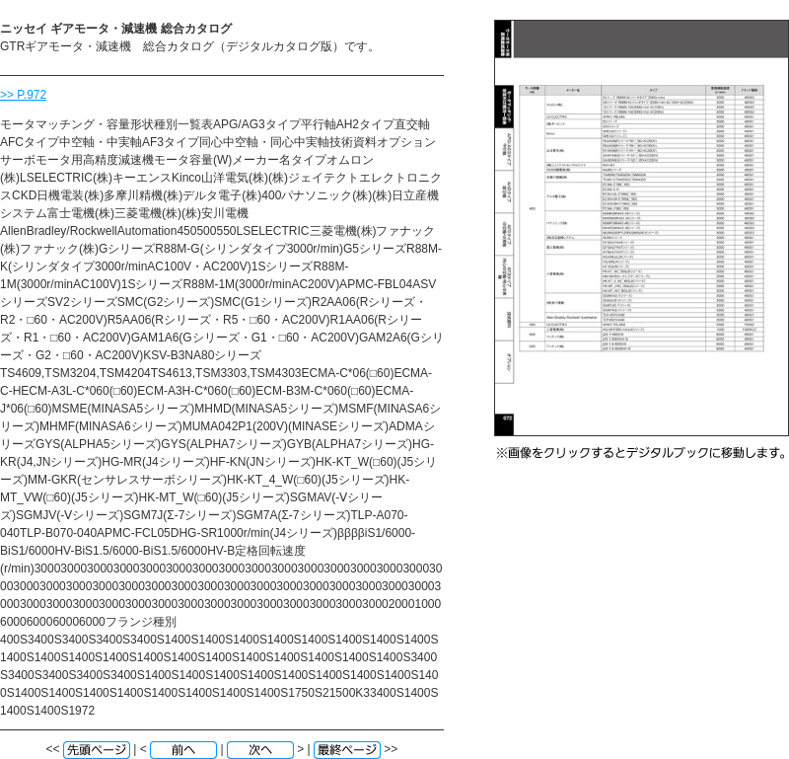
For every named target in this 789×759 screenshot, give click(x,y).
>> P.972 (23, 95)
